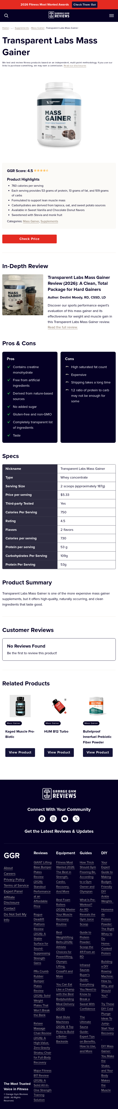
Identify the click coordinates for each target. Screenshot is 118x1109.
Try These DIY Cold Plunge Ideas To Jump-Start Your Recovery (107, 1021)
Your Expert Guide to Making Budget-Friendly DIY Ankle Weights (107, 881)
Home (5, 27)
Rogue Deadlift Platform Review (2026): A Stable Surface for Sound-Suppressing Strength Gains (42, 938)
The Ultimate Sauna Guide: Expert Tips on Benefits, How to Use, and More (88, 1034)
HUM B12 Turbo (56, 731)
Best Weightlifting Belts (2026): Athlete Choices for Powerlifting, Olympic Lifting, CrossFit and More (64, 954)
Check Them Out (84, 4)
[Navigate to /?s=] (6, 15)
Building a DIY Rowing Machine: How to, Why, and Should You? (107, 978)
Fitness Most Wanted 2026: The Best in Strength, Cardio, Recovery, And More (65, 877)
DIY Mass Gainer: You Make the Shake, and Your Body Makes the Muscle (107, 1068)
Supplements (22, 27)
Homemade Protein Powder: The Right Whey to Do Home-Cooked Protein (107, 931)
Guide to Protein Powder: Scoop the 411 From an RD (87, 944)
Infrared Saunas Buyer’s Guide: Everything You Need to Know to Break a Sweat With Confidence (88, 987)
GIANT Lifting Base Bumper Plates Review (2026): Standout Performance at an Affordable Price (43, 884)
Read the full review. (63, 327)
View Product (20, 752)
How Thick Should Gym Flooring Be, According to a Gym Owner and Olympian (88, 877)
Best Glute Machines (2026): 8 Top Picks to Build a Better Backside (65, 1029)
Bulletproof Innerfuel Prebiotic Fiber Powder (97, 737)
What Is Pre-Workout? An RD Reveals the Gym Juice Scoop (88, 912)
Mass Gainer (38, 27)
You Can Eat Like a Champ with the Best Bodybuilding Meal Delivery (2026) (65, 996)
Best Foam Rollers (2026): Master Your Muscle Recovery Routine (65, 912)
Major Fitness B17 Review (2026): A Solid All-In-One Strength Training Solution (43, 1085)
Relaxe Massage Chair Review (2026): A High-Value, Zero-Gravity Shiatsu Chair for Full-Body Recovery (42, 1042)
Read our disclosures (75, 65)
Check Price (29, 238)
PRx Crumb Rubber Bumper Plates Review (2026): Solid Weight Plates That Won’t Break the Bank (42, 993)
